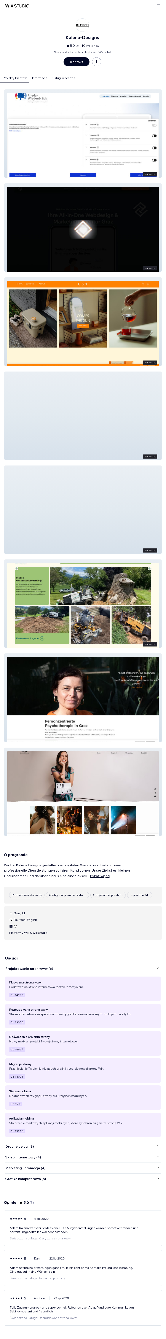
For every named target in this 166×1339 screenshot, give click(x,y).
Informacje (39, 78)
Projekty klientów (15, 78)
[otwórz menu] (158, 6)
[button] (83, 133)
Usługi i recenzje (64, 78)
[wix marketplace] (17, 5)
